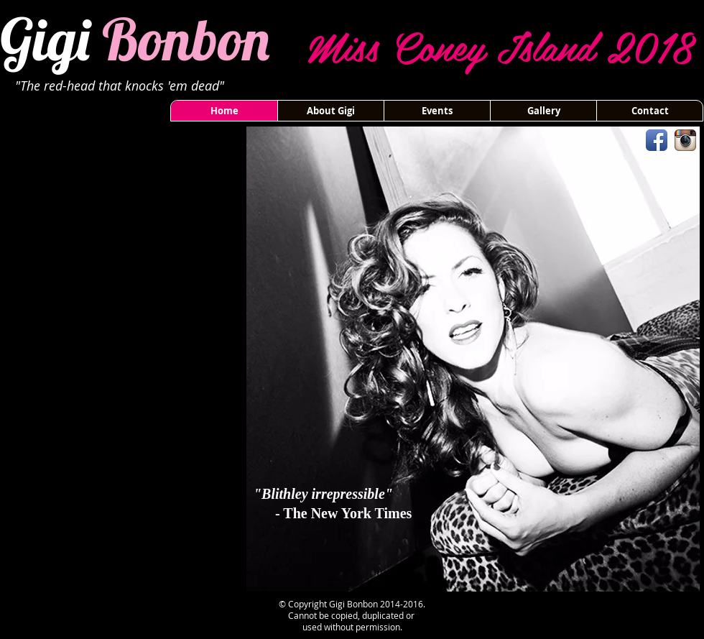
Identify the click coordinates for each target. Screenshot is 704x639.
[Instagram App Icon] (685, 140)
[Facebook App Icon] (656, 140)
